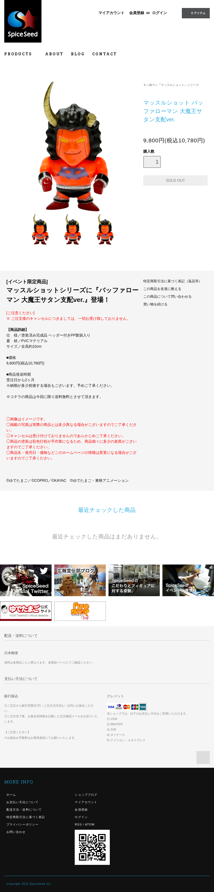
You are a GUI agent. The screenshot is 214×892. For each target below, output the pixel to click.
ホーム (11, 794)
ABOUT (54, 53)
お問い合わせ (16, 831)
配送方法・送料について (24, 809)
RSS (78, 824)
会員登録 (136, 13)
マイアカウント (111, 13)
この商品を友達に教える (162, 289)
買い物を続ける (155, 304)
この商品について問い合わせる (167, 296)
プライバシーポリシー (22, 824)
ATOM (90, 824)
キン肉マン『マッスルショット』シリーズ (171, 84)
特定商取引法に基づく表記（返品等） (172, 281)
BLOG (78, 53)
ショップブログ (86, 794)
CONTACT (104, 53)
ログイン (159, 13)
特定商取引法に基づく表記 (25, 817)
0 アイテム (195, 13)
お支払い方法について (22, 802)
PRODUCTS (21, 53)
